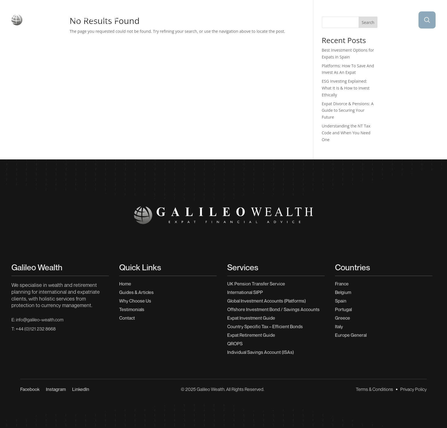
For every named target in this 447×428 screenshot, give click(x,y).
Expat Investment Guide (251, 318)
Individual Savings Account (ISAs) (260, 352)
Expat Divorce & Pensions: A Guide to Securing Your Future (348, 110)
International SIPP (245, 292)
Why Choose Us (351, 46)
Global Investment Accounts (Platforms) (266, 301)
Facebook (30, 389)
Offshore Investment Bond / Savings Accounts (273, 309)
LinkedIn (80, 389)
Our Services (92, 46)
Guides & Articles (287, 46)
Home (33, 46)
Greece (342, 318)
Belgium (343, 292)
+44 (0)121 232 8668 (36, 329)
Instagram (56, 389)
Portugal (343, 309)
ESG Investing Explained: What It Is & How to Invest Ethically (346, 88)
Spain (340, 301)
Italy (339, 326)
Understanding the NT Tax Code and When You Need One (346, 132)
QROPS (235, 344)
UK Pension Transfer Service (256, 284)
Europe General (351, 335)
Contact (414, 46)
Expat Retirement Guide (251, 335)
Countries (156, 46)
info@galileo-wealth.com (40, 319)
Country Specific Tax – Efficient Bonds (265, 326)
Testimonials (223, 46)
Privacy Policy (413, 389)
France (342, 284)
